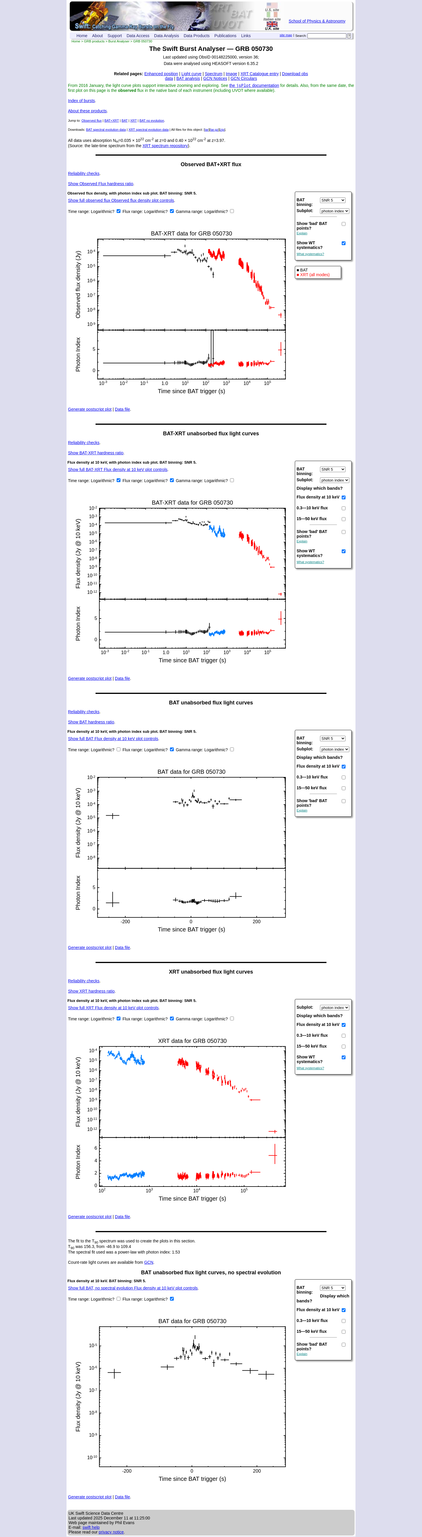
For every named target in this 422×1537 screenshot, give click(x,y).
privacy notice (111, 1532)
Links (246, 35)
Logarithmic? (103, 212)
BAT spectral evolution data (106, 130)
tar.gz (214, 130)
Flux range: (133, 212)
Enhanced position (161, 73)
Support (115, 35)
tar (206, 130)
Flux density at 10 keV (318, 497)
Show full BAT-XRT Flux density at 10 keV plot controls (117, 470)
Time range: (79, 212)
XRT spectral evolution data (148, 130)
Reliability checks (83, 174)
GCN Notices (215, 78)
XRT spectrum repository (165, 146)
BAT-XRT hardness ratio (95, 453)
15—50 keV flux (312, 519)
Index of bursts (81, 101)
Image (231, 73)
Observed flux (91, 121)
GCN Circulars (244, 78)
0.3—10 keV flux (312, 508)
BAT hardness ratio (91, 722)
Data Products (197, 35)
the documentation (254, 86)
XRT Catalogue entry (260, 73)
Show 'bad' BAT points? (312, 226)
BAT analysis (188, 78)
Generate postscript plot (90, 410)
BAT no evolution (151, 121)
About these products (87, 111)
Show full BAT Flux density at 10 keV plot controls (113, 739)
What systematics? (310, 254)
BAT (125, 121)
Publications (225, 35)
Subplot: (305, 211)
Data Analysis (166, 35)
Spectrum (213, 73)
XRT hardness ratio (91, 991)
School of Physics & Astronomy (317, 21)
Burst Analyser (119, 41)
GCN (148, 1263)
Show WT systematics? (310, 245)
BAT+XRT (111, 121)
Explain (302, 233)
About (97, 35)
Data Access (138, 35)
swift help (90, 1528)
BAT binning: (305, 202)
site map (286, 35)
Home (81, 35)
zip (222, 130)
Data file (122, 410)
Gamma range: (189, 212)
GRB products (94, 41)
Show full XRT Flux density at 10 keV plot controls (113, 1008)
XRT (133, 121)
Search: (301, 35)
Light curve (191, 73)
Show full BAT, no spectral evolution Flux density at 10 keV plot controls (133, 1288)
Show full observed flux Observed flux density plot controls (121, 201)
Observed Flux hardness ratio (100, 184)
